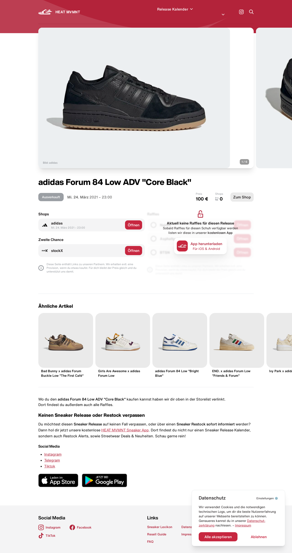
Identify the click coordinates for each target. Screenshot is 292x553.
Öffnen (133, 219)
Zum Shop (242, 191)
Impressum (243, 525)
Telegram (52, 455)
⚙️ (267, 498)
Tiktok (49, 460)
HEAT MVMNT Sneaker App (125, 424)
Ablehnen (259, 537)
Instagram (53, 449)
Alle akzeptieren (218, 537)
